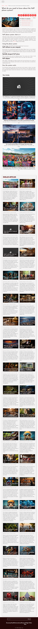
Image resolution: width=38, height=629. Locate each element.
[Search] (17, 619)
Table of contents (25, 19)
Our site (14, 41)
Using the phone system (26, 22)
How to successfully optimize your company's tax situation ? (10, 302)
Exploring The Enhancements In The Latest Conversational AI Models (19, 120)
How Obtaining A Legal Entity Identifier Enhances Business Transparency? (19, 96)
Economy (8, 623)
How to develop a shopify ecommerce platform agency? (10, 393)
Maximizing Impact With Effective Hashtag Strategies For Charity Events (19, 167)
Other (6, 5)
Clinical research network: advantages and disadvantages (26, 210)
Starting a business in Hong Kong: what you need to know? (27, 324)
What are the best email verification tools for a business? (26, 233)
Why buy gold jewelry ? (26, 300)
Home (3, 5)
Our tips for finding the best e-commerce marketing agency (11, 416)
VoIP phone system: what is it (27, 20)
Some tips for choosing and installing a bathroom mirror (27, 370)
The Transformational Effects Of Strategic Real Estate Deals (19, 144)
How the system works (26, 25)
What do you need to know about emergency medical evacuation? (11, 554)
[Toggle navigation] (3, 1)
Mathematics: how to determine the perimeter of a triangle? (27, 600)
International (18, 623)
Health (13, 623)
